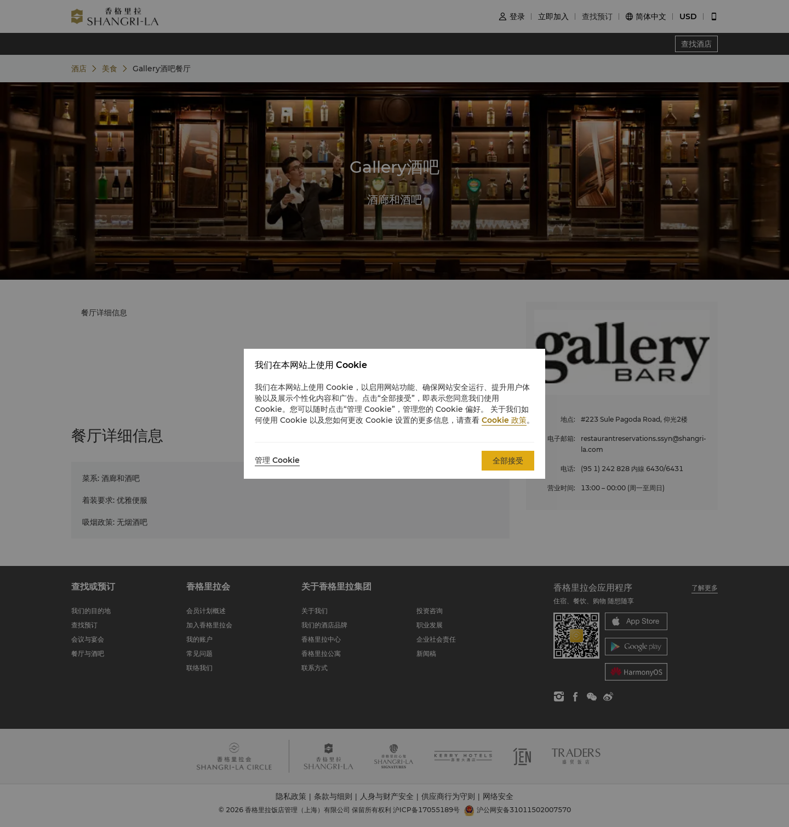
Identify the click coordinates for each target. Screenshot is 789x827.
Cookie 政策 (504, 420)
